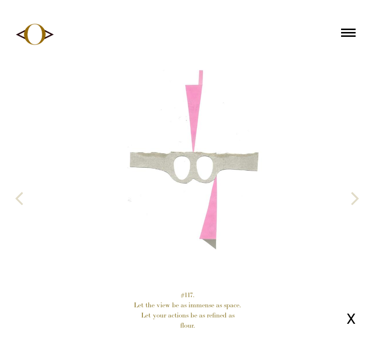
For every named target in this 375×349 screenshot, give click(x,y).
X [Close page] (351, 318)
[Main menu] (348, 34)
